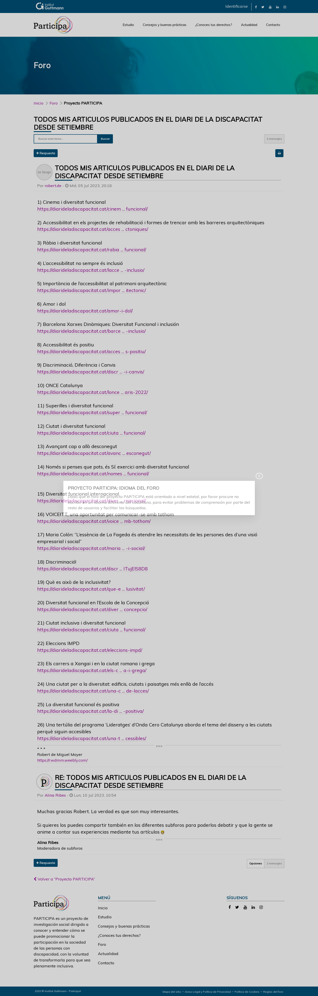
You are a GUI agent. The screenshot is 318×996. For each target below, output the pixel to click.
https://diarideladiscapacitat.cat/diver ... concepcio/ (92, 609)
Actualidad (249, 25)
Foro (102, 944)
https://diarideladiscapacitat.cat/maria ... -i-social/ (91, 548)
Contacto (273, 25)
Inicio (38, 103)
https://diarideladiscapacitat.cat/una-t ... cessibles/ (91, 738)
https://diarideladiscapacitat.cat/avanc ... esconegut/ (94, 453)
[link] (256, 6)
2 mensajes (274, 138)
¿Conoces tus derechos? (213, 25)
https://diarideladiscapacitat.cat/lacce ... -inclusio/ (90, 270)
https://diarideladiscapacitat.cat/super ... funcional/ (92, 412)
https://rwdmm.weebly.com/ (62, 760)
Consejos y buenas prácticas (164, 25)
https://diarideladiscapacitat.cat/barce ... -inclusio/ (91, 331)
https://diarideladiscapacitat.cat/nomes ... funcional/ (93, 473)
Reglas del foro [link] (273, 991)
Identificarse (236, 6)
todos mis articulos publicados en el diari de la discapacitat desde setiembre (145, 172)
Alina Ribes (55, 795)
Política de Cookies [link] (247, 991)
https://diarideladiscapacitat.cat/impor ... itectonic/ (91, 290)
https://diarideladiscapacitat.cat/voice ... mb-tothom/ (94, 521)
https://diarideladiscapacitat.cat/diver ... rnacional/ (91, 501)
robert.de (53, 185)
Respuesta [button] (45, 153)
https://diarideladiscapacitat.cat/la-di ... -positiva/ (90, 711)
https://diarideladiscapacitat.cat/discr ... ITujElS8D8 (92, 569)
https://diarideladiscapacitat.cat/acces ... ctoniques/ (92, 229)
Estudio (128, 25)
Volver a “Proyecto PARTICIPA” (64, 879)
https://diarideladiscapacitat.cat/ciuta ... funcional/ (91, 433)
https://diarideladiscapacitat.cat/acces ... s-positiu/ (91, 351)
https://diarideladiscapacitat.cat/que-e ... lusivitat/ (91, 589)
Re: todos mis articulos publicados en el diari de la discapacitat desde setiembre (150, 781)
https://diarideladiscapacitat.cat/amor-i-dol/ (85, 311)
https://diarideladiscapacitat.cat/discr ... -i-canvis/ (90, 372)
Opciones (255, 863)
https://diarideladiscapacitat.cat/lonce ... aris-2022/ (92, 392)
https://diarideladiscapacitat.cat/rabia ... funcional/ (91, 249)
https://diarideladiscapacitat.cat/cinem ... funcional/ (92, 209)
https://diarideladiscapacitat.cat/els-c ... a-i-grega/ (91, 670)
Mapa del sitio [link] (172, 991)
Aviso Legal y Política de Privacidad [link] (208, 991)
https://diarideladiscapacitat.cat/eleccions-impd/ (89, 650)
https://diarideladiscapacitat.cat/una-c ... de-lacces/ (93, 691)
